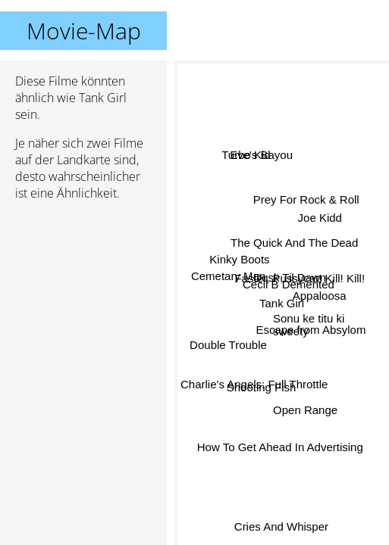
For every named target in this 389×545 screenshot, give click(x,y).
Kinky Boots (239, 259)
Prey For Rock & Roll (306, 201)
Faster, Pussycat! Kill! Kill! (299, 276)
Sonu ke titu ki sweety (308, 325)
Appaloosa (320, 295)
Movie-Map (84, 30)
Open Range (304, 410)
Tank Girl (281, 303)
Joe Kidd (319, 216)
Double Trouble (229, 344)
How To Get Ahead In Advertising (280, 447)
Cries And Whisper (281, 525)
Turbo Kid (245, 156)
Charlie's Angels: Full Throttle (254, 381)
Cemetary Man (228, 275)
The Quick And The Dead (293, 243)
